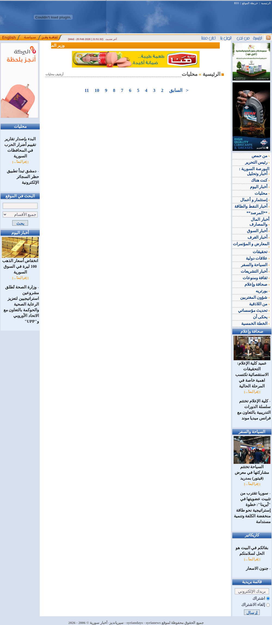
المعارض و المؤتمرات (251, 245)
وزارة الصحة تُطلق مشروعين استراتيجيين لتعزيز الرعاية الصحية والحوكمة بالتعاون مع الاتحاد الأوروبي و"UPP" (21, 304)
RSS (236, 3)
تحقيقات (261, 252)
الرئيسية (266, 3)
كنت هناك (260, 180)
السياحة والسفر (255, 265)
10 (96, 90)
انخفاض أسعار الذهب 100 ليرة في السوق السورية (20, 264)
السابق (176, 90)
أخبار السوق (258, 231)
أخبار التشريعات (255, 271)
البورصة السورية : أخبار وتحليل (254, 171)
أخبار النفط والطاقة (251, 206)
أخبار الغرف (259, 237)
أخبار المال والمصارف (259, 221)
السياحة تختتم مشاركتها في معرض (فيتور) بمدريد (252, 470)
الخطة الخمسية (255, 323)
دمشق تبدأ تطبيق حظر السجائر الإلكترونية (23, 177)
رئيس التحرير (257, 162)
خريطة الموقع (250, 3)
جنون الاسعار (257, 568)
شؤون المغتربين (255, 297)
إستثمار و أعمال (254, 200)
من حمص (261, 156)
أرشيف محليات (54, 74)
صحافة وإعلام (257, 284)
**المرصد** (257, 213)
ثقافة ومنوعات (256, 278)
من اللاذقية (259, 304)
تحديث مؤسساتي (254, 310)
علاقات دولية (258, 258)
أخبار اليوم (260, 187)
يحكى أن (261, 317)
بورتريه (262, 291)
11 (86, 90)
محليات (262, 193)
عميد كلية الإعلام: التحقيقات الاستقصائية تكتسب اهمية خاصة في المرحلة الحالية (252, 372)
